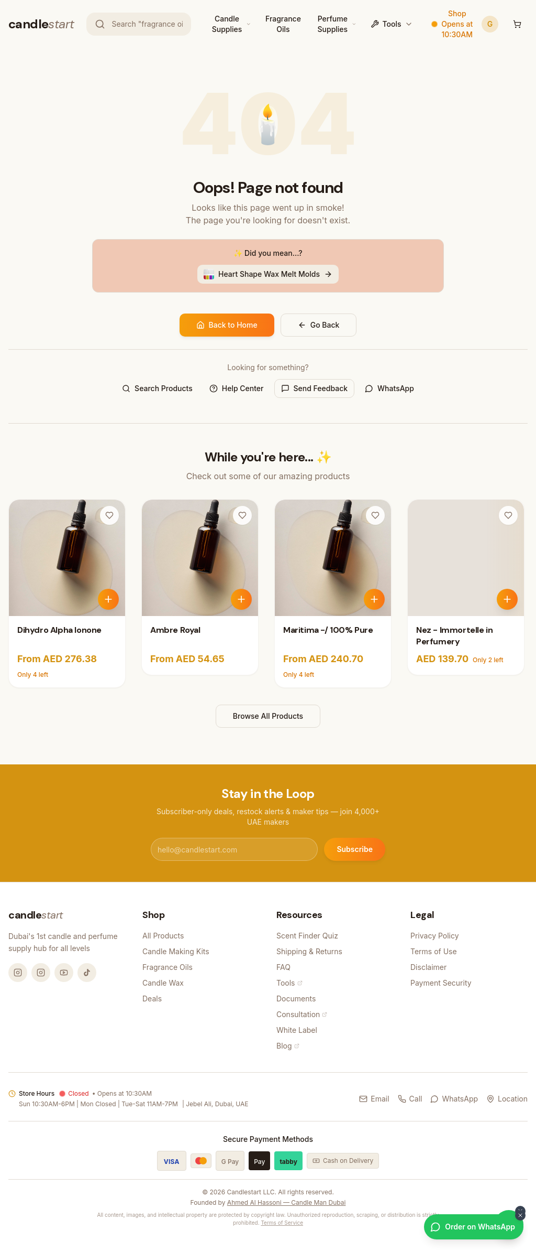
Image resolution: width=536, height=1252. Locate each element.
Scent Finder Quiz (307, 935)
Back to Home (227, 324)
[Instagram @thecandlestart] (40, 972)
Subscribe (355, 849)
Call (410, 1098)
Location (507, 1098)
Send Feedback (314, 388)
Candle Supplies (227, 24)
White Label (296, 1030)
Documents (296, 998)
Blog (287, 1045)
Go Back (319, 324)
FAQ (283, 967)
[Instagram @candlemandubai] (17, 972)
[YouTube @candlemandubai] (63, 972)
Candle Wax (163, 982)
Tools (391, 23)
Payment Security (441, 982)
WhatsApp (389, 388)
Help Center (236, 388)
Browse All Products (268, 715)
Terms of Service (282, 1222)
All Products (163, 935)
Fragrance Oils (283, 24)
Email (374, 1098)
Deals (152, 998)
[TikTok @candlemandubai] (86, 972)
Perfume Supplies (333, 24)
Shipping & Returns (309, 951)
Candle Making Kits (175, 951)
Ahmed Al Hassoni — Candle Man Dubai (286, 1202)
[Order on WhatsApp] (473, 1226)
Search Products (157, 388)
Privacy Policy (434, 935)
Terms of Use (433, 951)
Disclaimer (428, 967)
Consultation (301, 1014)
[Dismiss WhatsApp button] (520, 1215)
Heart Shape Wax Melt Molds (268, 274)
